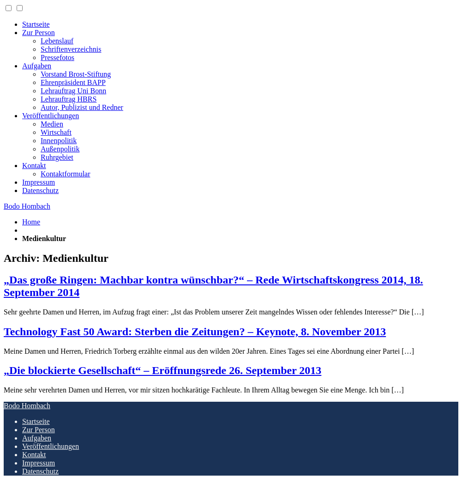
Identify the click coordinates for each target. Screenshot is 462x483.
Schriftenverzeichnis (71, 49)
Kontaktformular (65, 174)
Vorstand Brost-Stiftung (76, 74)
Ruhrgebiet (57, 157)
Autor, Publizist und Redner (82, 107)
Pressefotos (57, 57)
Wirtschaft (56, 132)
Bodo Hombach (27, 206)
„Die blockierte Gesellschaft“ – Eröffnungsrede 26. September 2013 (162, 370)
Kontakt (34, 165)
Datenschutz (40, 190)
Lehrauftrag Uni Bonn (73, 91)
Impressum (38, 182)
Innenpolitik (59, 141)
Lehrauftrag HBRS (68, 99)
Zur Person (38, 32)
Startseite (36, 24)
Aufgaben (36, 66)
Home (31, 222)
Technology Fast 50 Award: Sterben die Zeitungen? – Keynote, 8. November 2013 (195, 332)
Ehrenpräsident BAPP (73, 82)
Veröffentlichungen (50, 116)
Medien (52, 124)
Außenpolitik (60, 149)
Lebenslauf (57, 41)
